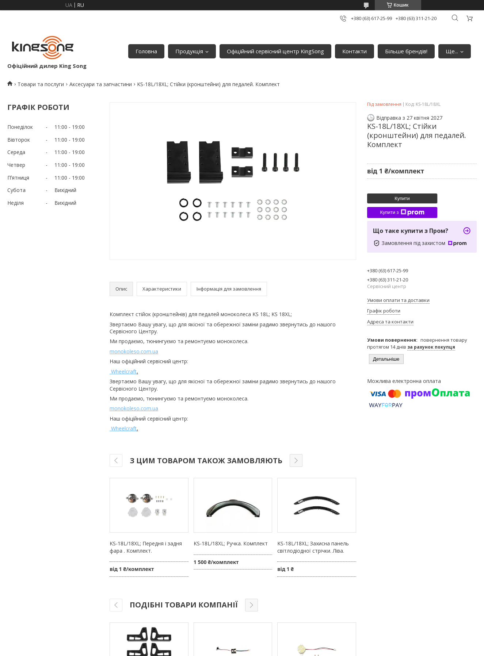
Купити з (402, 212)
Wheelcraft (123, 371)
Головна (146, 51)
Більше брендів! (406, 51)
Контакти (354, 51)
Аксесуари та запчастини (100, 84)
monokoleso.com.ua (134, 351)
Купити (402, 198)
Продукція (189, 51)
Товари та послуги (41, 84)
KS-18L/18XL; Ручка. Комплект (231, 543)
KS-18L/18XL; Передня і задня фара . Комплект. (146, 547)
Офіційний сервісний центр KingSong (275, 51)
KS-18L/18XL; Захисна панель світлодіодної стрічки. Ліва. (313, 547)
